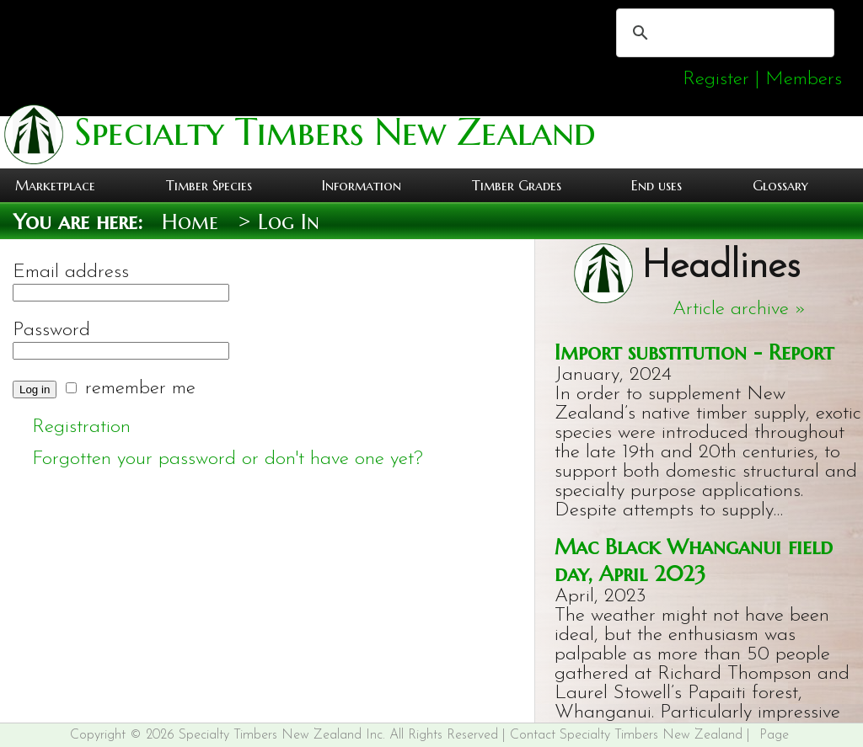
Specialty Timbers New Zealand (329, 132)
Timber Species (209, 185)
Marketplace (55, 185)
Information (361, 185)
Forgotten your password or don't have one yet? (227, 459)
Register (716, 79)
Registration (81, 427)
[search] (722, 33)
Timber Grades (516, 185)
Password (51, 330)
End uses (656, 185)
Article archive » (740, 309)
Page (774, 735)
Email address (71, 272)
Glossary (780, 185)
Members (803, 79)
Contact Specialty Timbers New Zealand (626, 735)
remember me (140, 388)
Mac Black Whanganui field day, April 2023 (694, 560)
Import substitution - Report (694, 352)
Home (190, 221)
